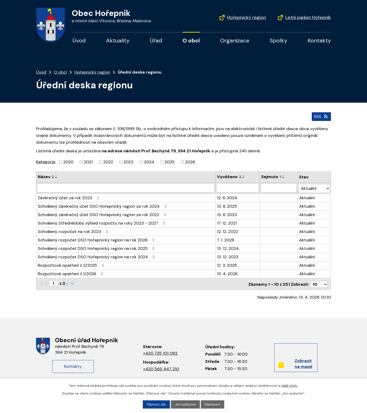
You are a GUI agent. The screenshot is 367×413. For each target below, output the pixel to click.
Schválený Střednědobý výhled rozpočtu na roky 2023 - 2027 (102, 222)
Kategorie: (46, 162)
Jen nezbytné (185, 404)
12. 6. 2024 (227, 197)
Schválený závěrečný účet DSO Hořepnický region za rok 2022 (103, 214)
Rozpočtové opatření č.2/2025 (72, 264)
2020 (68, 162)
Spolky (278, 40)
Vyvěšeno (229, 177)
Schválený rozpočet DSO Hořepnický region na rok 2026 (97, 239)
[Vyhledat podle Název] (126, 187)
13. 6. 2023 (227, 214)
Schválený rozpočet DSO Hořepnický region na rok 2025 (97, 247)
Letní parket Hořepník (308, 17)
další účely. (289, 385)
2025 (170, 162)
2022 (108, 162)
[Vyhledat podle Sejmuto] (279, 187)
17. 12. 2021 (227, 222)
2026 (190, 162)
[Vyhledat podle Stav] (314, 187)
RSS (321, 116)
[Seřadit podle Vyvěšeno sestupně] (243, 178)
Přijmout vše (156, 404)
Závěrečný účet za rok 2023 (69, 197)
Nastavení (212, 404)
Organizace (234, 40)
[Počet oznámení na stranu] (319, 282)
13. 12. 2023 (228, 256)
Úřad (156, 40)
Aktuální (307, 197)
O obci (191, 40)
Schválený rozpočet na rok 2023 (74, 230)
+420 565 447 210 (161, 367)
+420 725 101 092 (160, 352)
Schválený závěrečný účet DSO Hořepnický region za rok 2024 (103, 205)
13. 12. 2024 (228, 247)
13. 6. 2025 (227, 205)
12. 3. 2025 (227, 264)
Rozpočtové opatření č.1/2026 (71, 273)
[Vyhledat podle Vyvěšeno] (238, 187)
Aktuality (117, 40)
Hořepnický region (246, 17)
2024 (149, 162)
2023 (128, 162)
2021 (88, 162)
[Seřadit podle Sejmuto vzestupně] (283, 176)
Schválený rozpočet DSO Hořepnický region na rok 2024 (97, 256)
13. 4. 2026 (227, 273)
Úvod (79, 40)
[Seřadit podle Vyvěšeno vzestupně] (243, 176)
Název (46, 177)
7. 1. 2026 (226, 239)
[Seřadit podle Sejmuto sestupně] (283, 178)
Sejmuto (271, 177)
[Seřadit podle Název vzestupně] (56, 176)
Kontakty (319, 40)
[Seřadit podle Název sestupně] (56, 178)
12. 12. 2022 (227, 230)
